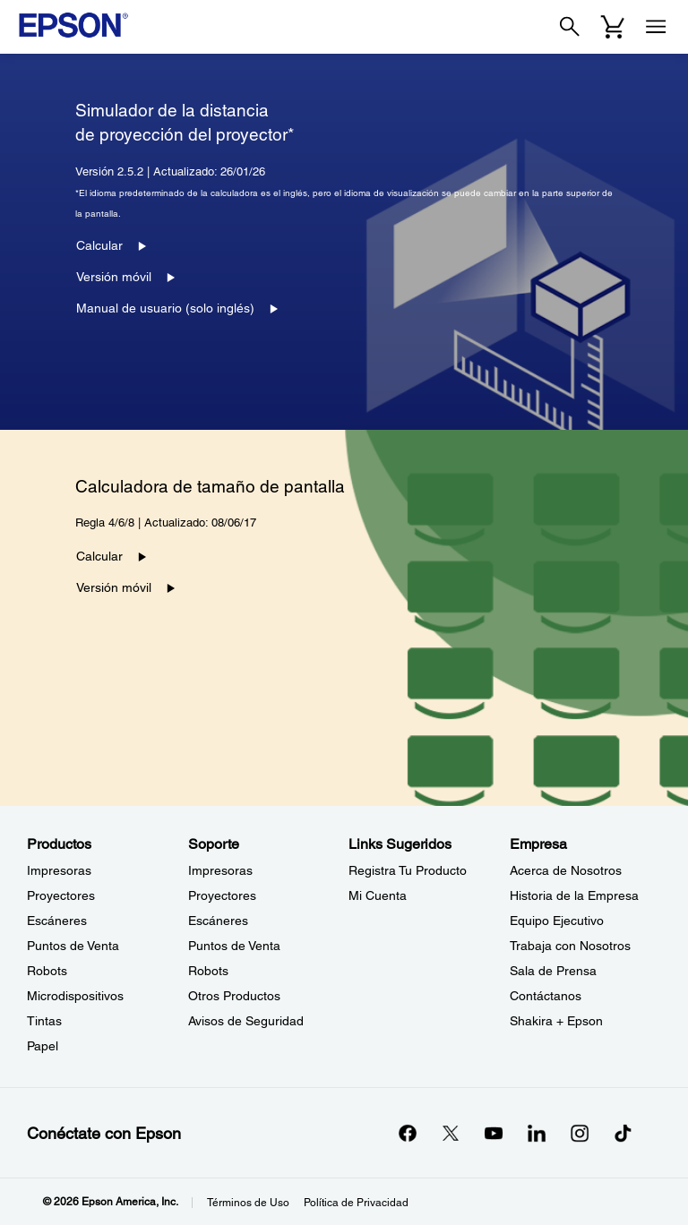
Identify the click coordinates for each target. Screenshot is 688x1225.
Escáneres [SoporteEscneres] (218, 920)
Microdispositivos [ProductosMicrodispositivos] (75, 996)
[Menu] (655, 27)
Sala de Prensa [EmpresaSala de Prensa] (553, 971)
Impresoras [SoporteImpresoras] (220, 870)
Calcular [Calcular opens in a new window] (99, 245)
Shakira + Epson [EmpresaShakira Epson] (556, 1021)
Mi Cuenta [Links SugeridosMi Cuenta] (377, 895)
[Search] (569, 27)
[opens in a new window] (622, 1133)
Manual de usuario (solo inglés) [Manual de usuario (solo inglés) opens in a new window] (165, 308)
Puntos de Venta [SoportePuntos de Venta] (234, 945)
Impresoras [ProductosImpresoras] (59, 870)
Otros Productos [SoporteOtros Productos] (234, 996)
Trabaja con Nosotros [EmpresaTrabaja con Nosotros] (570, 945)
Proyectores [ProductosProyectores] (61, 895)
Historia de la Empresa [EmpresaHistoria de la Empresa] (574, 895)
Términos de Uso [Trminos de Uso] (248, 1202)
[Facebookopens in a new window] (407, 1133)
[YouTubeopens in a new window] (493, 1133)
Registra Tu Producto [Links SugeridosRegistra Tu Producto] (407, 870)
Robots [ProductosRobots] (47, 971)
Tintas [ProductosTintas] (44, 1021)
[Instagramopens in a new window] (579, 1133)
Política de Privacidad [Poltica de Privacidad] (356, 1202)
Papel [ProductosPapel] (42, 1046)
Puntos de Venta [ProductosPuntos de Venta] (73, 945)
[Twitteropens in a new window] (450, 1133)
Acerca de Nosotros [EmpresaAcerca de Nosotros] (566, 870)
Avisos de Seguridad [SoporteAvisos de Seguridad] (246, 1021)
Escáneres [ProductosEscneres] (57, 920)
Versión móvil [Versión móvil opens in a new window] (113, 277)
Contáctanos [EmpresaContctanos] (545, 996)
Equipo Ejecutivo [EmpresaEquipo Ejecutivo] (557, 920)
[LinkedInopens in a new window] (536, 1133)
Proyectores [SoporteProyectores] (222, 895)
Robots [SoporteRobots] (208, 971)
